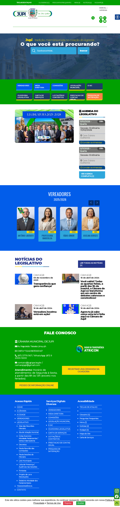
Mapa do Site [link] (85, 434)
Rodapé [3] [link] (99, 3)
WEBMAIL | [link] (103, 8)
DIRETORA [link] (39, 87)
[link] (24, 3)
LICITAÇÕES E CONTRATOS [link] (54, 437)
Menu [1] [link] (77, 3)
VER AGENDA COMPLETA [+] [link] (87, 175)
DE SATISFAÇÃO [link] (93, 96)
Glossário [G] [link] (44, 3)
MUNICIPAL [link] (75, 87)
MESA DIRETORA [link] (55, 414)
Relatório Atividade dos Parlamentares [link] (28, 481)
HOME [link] (20, 407)
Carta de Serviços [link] (87, 437)
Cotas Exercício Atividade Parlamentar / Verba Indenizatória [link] (28, 438)
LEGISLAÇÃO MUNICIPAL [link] (59, 421)
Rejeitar (68, 503)
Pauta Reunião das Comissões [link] (26, 449)
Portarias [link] (22, 470)
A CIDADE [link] (21, 414)
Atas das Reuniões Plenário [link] (26, 427)
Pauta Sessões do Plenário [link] (26, 455)
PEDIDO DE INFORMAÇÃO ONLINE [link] (36, 385)
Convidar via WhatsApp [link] (92, 142)
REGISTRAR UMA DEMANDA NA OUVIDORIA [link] (83, 370)
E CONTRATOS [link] (58, 96)
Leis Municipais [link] (25, 461)
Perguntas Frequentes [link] (61, 3)
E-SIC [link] (90, 86)
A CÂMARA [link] (21, 411)
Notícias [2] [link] (87, 3)
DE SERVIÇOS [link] (39, 96)
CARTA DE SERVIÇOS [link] (57, 433)
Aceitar (81, 503)
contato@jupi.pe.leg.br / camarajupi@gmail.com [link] (29, 363)
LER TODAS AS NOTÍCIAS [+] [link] (91, 264)
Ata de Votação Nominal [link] (28, 432)
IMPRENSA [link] (103, 10)
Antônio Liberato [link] (26, 235)
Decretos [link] (23, 444)
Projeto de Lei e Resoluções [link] (25, 475)
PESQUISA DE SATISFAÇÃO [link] (54, 450)
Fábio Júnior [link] (68, 235)
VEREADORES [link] (23, 86)
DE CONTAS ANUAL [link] (77, 97)
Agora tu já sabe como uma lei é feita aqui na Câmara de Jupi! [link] (93, 315)
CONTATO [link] (21, 490)
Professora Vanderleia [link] (47, 237)
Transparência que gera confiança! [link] (44, 285)
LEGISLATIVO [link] (22, 422)
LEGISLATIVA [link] (23, 96)
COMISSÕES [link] (58, 86)
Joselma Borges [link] (90, 235)
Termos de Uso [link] (54, 503)
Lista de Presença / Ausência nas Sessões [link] (28, 465)
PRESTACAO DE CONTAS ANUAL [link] (59, 444)
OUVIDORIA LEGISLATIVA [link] (59, 429)
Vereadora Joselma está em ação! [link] (44, 313)
